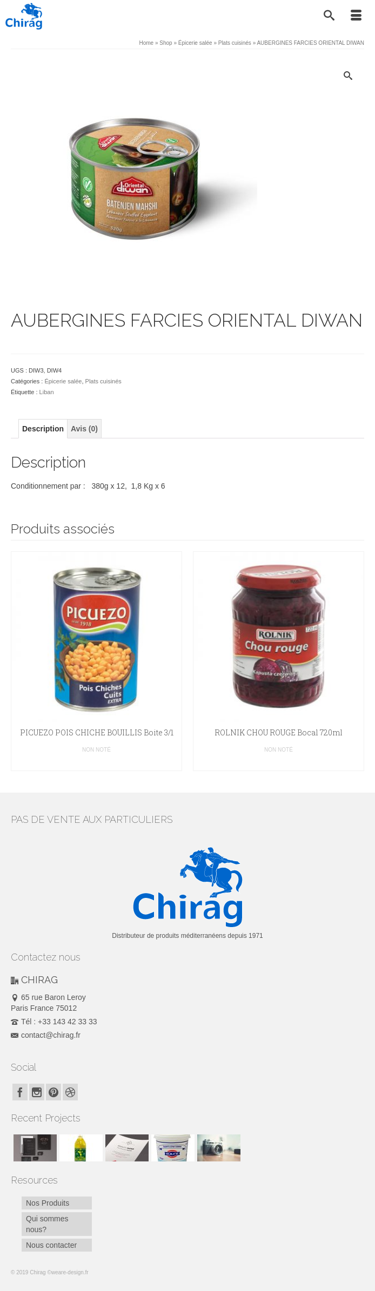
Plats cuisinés (103, 381)
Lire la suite (96, 763)
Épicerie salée (63, 381)
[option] (96, 661)
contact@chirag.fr (46, 1035)
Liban (46, 392)
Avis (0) (84, 428)
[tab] (43, 428)
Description (43, 428)
